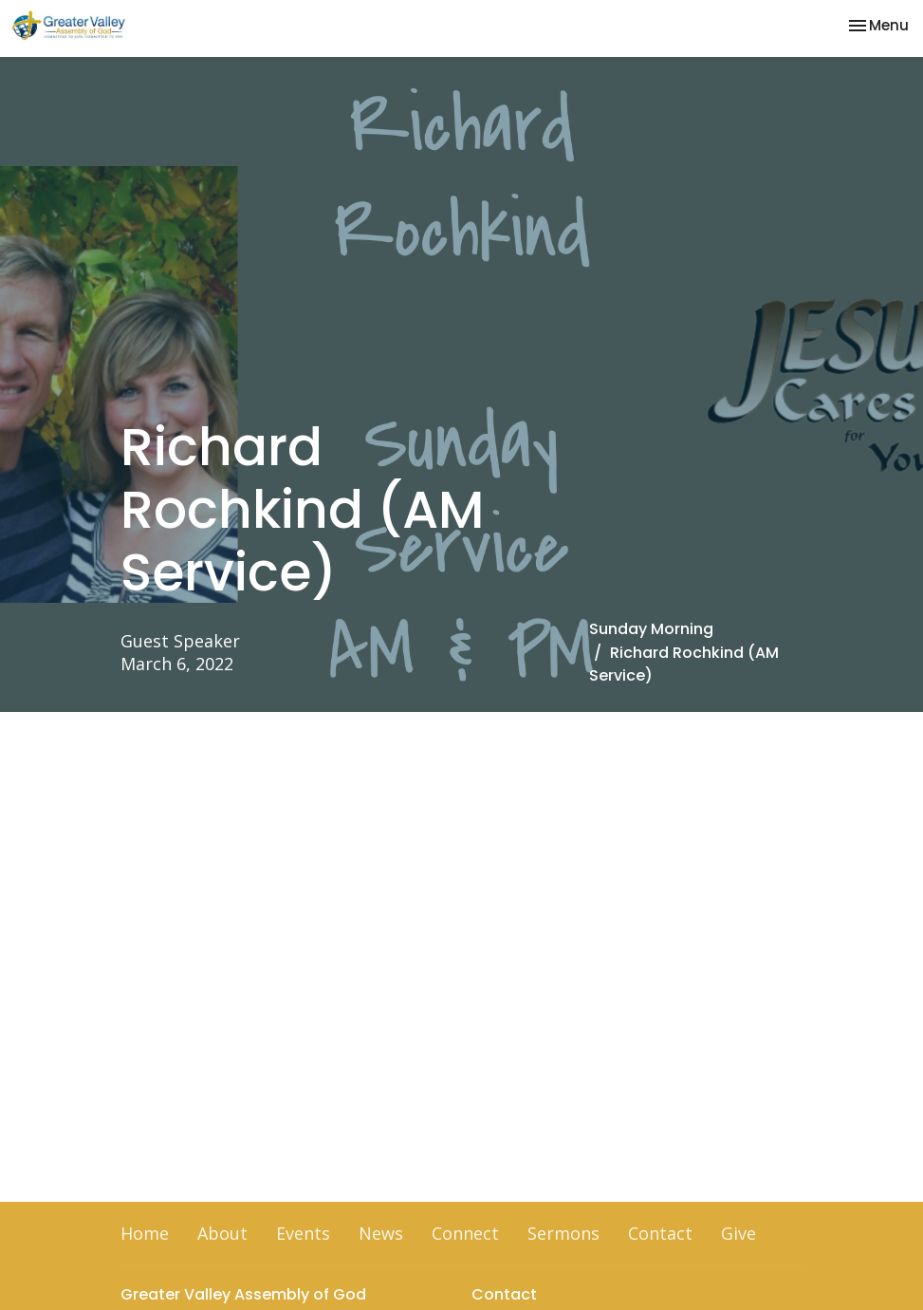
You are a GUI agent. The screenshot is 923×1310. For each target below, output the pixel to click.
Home (144, 1233)
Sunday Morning (651, 629)
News (381, 1233)
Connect (465, 1233)
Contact (660, 1233)
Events (303, 1233)
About (222, 1233)
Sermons (563, 1233)
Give (738, 1233)
